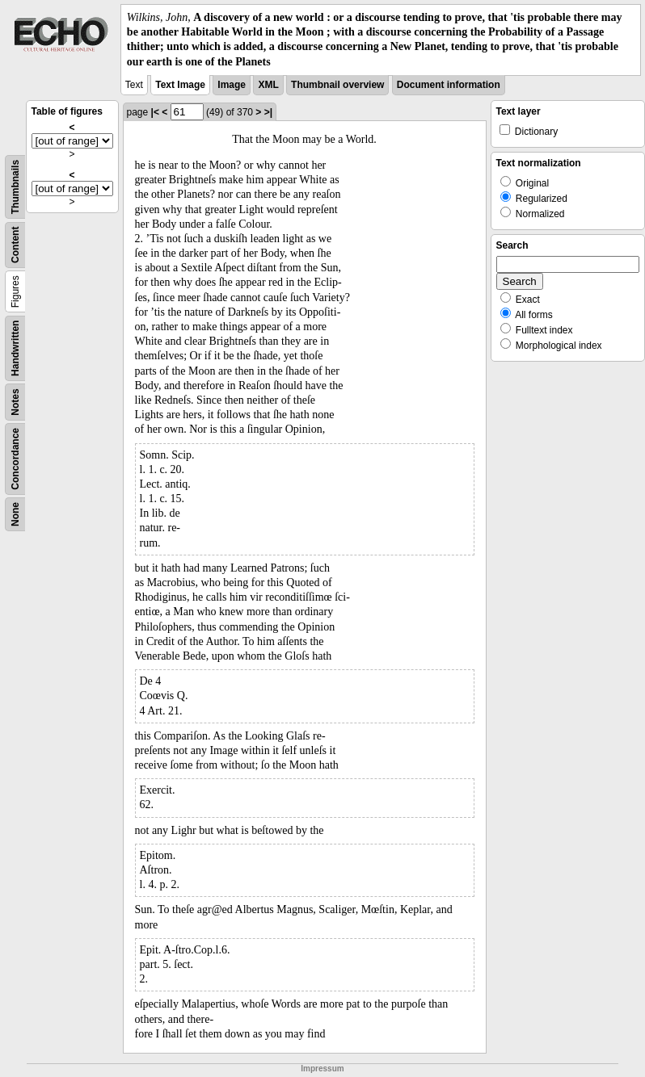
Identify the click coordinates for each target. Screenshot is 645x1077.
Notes (15, 401)
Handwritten (15, 347)
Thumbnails (15, 187)
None (15, 514)
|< (155, 112)
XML (268, 84)
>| (268, 112)
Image (231, 84)
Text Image (180, 84)
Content (15, 244)
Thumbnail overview (337, 84)
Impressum (322, 1068)
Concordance (15, 459)
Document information (448, 84)
